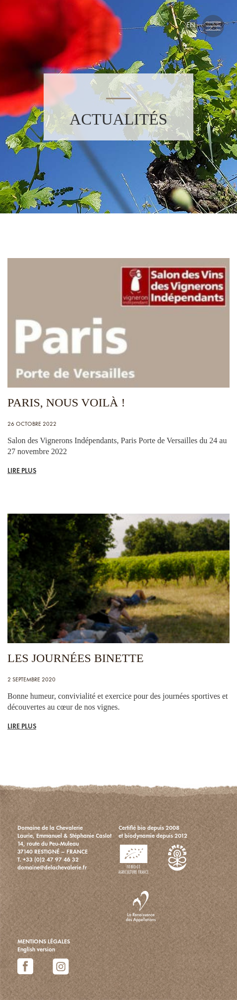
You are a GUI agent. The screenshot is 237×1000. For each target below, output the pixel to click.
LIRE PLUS (21, 470)
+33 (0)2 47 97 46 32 (51, 860)
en (190, 24)
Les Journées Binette (75, 658)
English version (36, 949)
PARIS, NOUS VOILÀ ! (66, 402)
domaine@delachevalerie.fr (52, 867)
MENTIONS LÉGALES (43, 941)
